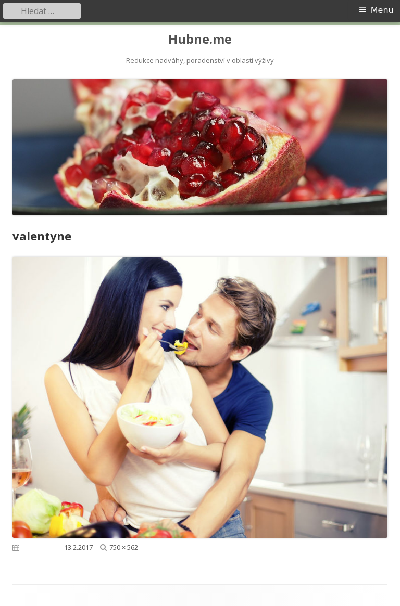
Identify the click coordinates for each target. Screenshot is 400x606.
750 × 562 (123, 547)
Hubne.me (200, 39)
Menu (382, 10)
